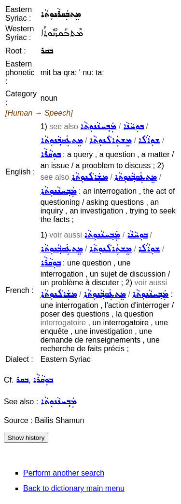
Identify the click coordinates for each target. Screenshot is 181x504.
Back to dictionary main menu (74, 488)
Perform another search (63, 473)
